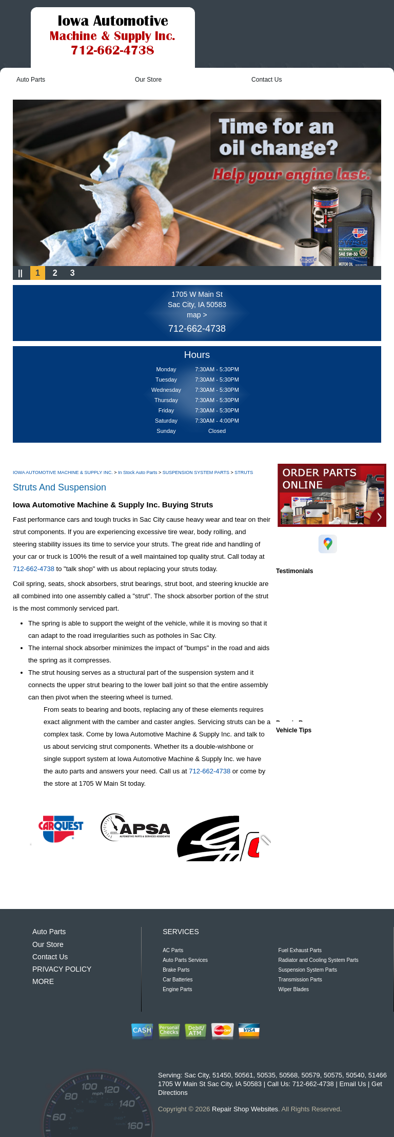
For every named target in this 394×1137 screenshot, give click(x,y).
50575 (333, 1075)
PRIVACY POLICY (61, 969)
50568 (288, 1075)
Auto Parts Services (185, 960)
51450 (221, 1075)
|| (20, 273)
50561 (243, 1075)
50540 (355, 1075)
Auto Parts (30, 79)
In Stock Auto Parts (137, 472)
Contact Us (266, 79)
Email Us (352, 1084)
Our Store (148, 79)
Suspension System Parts (308, 970)
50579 (311, 1075)
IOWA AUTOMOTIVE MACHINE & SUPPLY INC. (63, 472)
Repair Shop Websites (245, 1109)
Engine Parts (177, 989)
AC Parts (173, 950)
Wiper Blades (294, 989)
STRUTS (243, 472)
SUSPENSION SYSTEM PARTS (196, 472)
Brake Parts (176, 970)
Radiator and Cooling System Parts (319, 960)
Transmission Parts (300, 979)
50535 (266, 1075)
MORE (43, 981)
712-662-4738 (197, 329)
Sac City (196, 1075)
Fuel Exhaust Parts (300, 950)
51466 (377, 1075)
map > (197, 315)
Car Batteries (177, 979)
